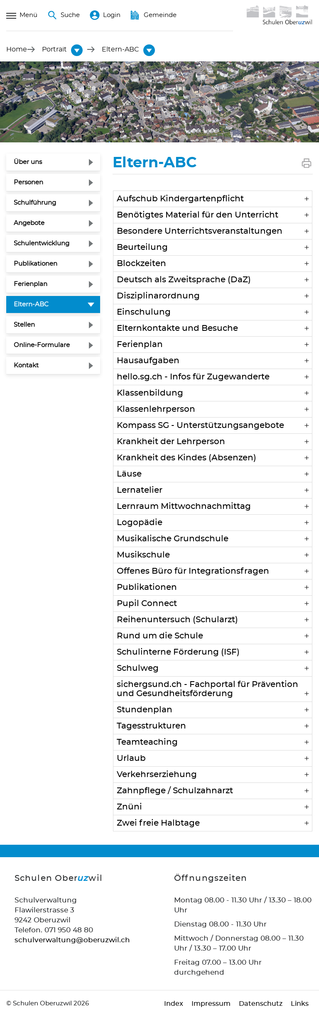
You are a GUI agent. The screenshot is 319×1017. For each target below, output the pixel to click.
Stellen (24, 325)
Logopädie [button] (139, 522)
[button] (54, 49)
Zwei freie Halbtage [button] (158, 823)
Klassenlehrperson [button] (156, 409)
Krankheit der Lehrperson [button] (171, 442)
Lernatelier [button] (139, 490)
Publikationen (35, 264)
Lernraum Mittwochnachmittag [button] (184, 506)
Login (105, 15)
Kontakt (26, 365)
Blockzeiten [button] (141, 263)
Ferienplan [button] (140, 344)
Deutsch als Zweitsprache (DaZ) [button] (184, 280)
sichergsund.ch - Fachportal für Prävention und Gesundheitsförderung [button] (207, 689)
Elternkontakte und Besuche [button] (177, 328)
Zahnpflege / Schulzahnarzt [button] (175, 791)
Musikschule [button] (143, 555)
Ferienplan (30, 284)
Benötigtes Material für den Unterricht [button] (197, 215)
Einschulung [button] (144, 312)
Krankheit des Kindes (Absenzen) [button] (186, 458)
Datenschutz (260, 1003)
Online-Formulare (42, 345)
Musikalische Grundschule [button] (172, 539)
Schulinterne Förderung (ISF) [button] (178, 652)
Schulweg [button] (138, 668)
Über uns (28, 162)
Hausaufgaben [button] (148, 361)
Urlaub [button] (131, 758)
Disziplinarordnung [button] (158, 296)
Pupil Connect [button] (147, 603)
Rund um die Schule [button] (160, 636)
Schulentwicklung (41, 243)
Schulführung (35, 203)
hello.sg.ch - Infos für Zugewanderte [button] (193, 377)
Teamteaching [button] (147, 742)
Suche (63, 15)
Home (16, 49)
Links (300, 1003)
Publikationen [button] (147, 587)
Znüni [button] (129, 807)
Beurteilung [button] (142, 247)
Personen (28, 182)
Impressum (211, 1003)
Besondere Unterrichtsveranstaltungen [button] (199, 231)
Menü (21, 15)
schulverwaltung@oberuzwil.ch (72, 940)
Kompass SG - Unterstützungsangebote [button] (200, 425)
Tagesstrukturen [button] (151, 726)
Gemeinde (153, 15)
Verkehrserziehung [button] (157, 774)
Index (173, 1003)
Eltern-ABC (51, 303)
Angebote (29, 223)
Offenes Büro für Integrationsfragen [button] (193, 571)
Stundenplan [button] (144, 710)
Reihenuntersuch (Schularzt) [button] (177, 620)
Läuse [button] (129, 474)
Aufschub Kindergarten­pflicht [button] (180, 199)
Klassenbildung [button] (150, 393)
